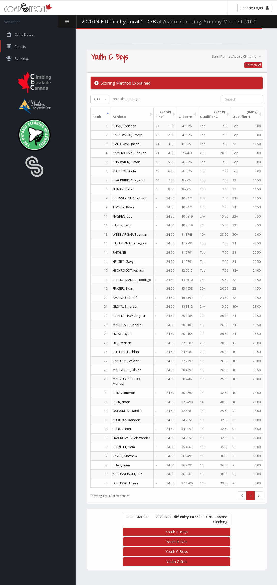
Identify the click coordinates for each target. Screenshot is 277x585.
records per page (115, 99)
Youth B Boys (176, 531)
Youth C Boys (176, 551)
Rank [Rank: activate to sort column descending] (97, 116)
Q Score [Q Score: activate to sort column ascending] (185, 116)
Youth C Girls (176, 561)
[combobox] (99, 99)
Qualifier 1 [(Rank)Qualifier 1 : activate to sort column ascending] (244, 114)
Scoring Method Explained (122, 83)
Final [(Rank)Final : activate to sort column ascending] (163, 114)
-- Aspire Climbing (176, 519)
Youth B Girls (176, 541)
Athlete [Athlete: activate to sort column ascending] (119, 116)
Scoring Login (255, 7)
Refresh (253, 65)
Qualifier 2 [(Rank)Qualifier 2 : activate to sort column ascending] (212, 114)
